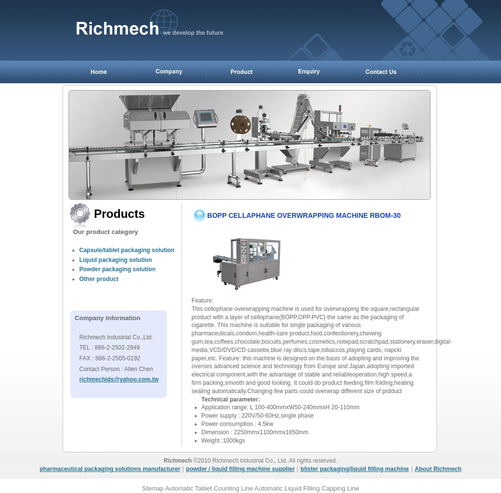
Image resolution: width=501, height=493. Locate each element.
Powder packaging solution (117, 269)
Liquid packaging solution (115, 260)
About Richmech (438, 469)
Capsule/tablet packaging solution (127, 250)
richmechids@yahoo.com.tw (119, 379)
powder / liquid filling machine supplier (240, 469)
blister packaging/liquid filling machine (354, 469)
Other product (98, 279)
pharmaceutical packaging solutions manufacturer (110, 469)
